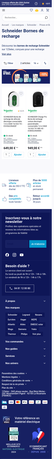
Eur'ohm (11, 319)
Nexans (38, 315)
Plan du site (7, 388)
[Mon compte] (42, 10)
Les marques (18, 25)
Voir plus (6, 54)
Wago (10, 329)
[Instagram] (14, 255)
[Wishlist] (31, 10)
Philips (24, 334)
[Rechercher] (46, 17)
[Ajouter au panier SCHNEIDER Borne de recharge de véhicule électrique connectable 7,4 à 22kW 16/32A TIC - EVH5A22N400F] (18, 154)
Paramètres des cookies (13, 373)
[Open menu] (3, 10)
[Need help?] (36, 3)
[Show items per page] (36, 63)
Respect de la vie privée (13, 384)
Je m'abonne (38, 244)
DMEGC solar (37, 324)
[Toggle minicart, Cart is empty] (47, 10)
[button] (21, 111)
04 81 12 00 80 (19, 288)
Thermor (12, 334)
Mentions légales (10, 377)
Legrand (26, 315)
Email (10, 244)
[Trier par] (45, 63)
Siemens (22, 329)
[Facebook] (7, 255)
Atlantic (11, 324)
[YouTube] (21, 255)
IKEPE (34, 319)
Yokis (34, 329)
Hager (23, 319)
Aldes (22, 324)
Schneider (31, 25)
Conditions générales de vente (16, 381)
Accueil (5, 25)
